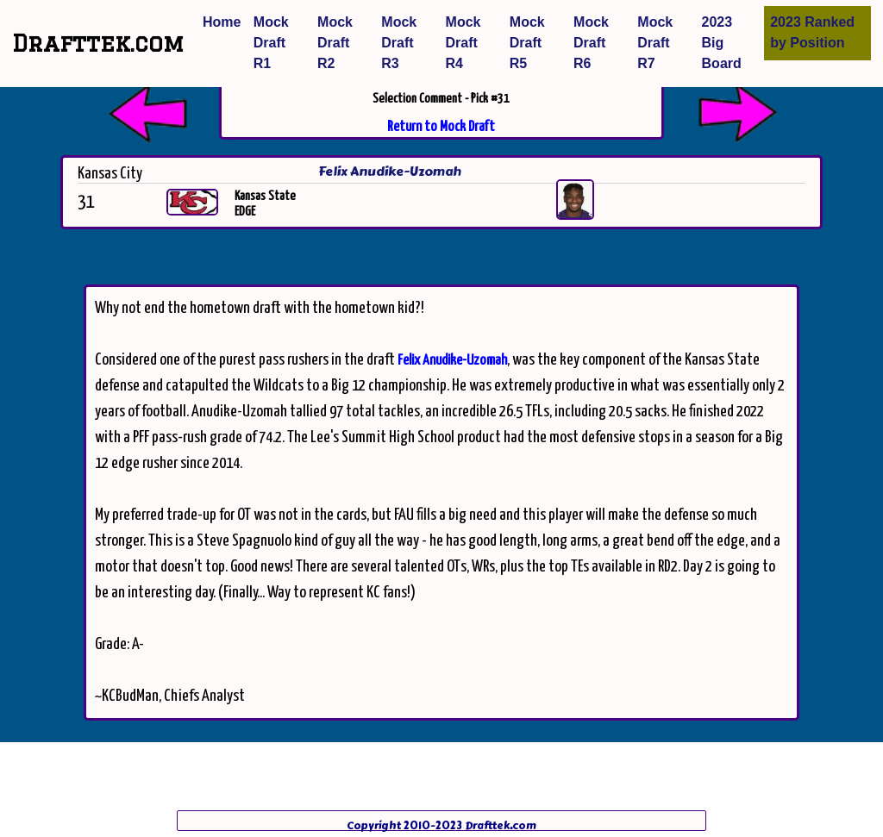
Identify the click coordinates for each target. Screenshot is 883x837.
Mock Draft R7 (655, 43)
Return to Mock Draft (441, 127)
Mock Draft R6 (591, 43)
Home (222, 22)
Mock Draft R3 (398, 43)
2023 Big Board (722, 43)
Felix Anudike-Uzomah (452, 360)
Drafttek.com (98, 43)
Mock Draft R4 (463, 43)
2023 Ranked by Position (812, 32)
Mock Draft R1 (271, 43)
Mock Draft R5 (527, 43)
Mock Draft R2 (335, 43)
